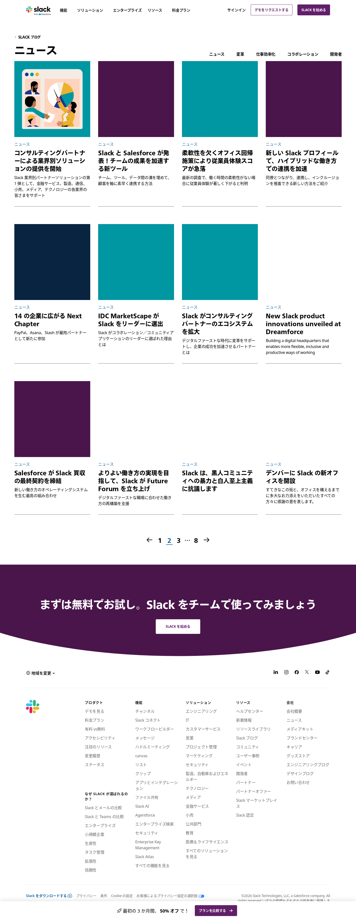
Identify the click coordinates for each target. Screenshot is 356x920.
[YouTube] (317, 673)
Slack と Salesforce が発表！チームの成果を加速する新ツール (133, 161)
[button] (40, 673)
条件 (103, 895)
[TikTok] (328, 673)
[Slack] (38, 10)
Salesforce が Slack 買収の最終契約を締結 (49, 477)
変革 (240, 54)
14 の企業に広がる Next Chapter (48, 320)
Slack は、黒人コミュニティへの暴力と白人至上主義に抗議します (217, 481)
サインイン (236, 9)
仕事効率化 (265, 54)
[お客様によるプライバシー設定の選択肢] (168, 895)
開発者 (336, 54)
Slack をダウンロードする (49, 895)
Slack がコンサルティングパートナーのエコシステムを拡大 (217, 324)
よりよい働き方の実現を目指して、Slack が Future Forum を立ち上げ (133, 481)
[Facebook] (296, 673)
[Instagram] (286, 673)
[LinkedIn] (276, 673)
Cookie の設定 (122, 895)
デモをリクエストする (272, 9)
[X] (307, 673)
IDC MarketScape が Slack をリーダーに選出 (130, 320)
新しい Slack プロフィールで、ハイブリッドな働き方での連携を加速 (302, 161)
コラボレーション (302, 54)
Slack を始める (313, 9)
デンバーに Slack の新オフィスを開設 (302, 477)
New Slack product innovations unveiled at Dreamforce (303, 324)
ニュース (216, 54)
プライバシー (86, 895)
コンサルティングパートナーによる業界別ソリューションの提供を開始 (49, 161)
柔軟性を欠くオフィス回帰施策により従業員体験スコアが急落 (217, 161)
